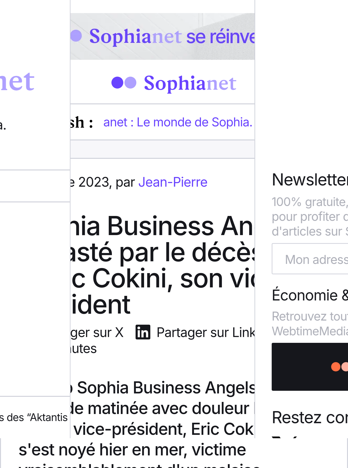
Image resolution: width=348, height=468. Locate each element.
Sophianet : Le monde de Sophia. (164, 122)
